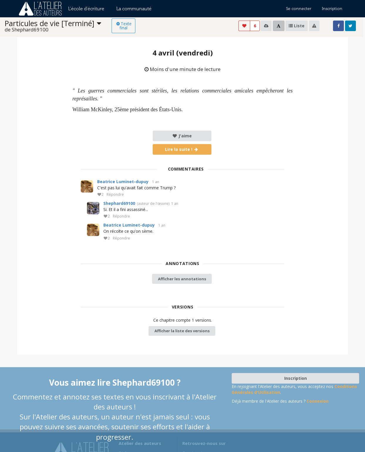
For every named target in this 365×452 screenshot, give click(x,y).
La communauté (134, 8)
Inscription (332, 8)
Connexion (318, 401)
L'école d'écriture (86, 8)
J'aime (182, 136)
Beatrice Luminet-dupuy (123, 181)
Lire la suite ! (182, 149)
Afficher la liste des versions (182, 330)
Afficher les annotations (182, 278)
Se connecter (298, 8)
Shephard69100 (119, 203)
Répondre (115, 195)
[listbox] (58, 26)
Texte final (123, 26)
